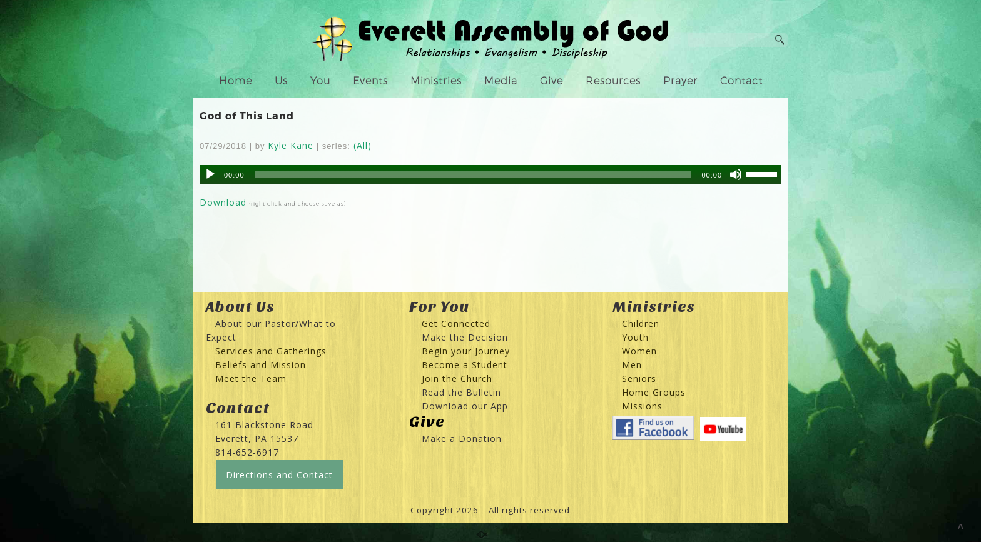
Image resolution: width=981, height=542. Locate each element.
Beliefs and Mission (260, 365)
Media (500, 81)
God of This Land (247, 115)
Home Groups (654, 392)
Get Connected (454, 323)
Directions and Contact (279, 475)
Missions (642, 406)
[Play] (210, 174)
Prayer (680, 81)
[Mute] (735, 174)
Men (632, 365)
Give (551, 81)
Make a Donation (462, 438)
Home (235, 81)
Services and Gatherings (271, 351)
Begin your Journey (461, 351)
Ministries (436, 81)
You (320, 81)
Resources (613, 81)
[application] (490, 174)
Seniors (639, 378)
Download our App (465, 406)
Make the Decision (465, 337)
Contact (741, 81)
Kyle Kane (290, 145)
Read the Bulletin (461, 392)
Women (639, 351)
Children (640, 323)
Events (370, 81)
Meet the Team (251, 378)
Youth (635, 337)
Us (281, 81)
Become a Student (464, 365)
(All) (362, 145)
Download (223, 202)
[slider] (473, 174)
